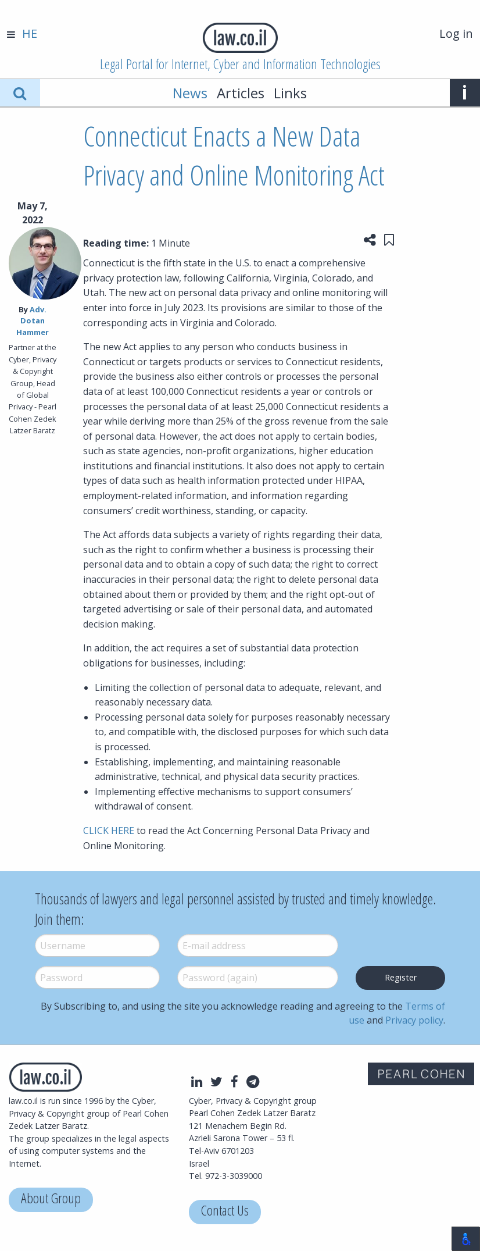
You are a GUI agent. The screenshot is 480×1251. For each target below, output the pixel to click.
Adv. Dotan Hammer (32, 320)
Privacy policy (414, 1020)
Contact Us (225, 1212)
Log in (456, 33)
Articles (240, 92)
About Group (51, 1199)
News (190, 92)
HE (29, 33)
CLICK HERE (108, 830)
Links (290, 92)
